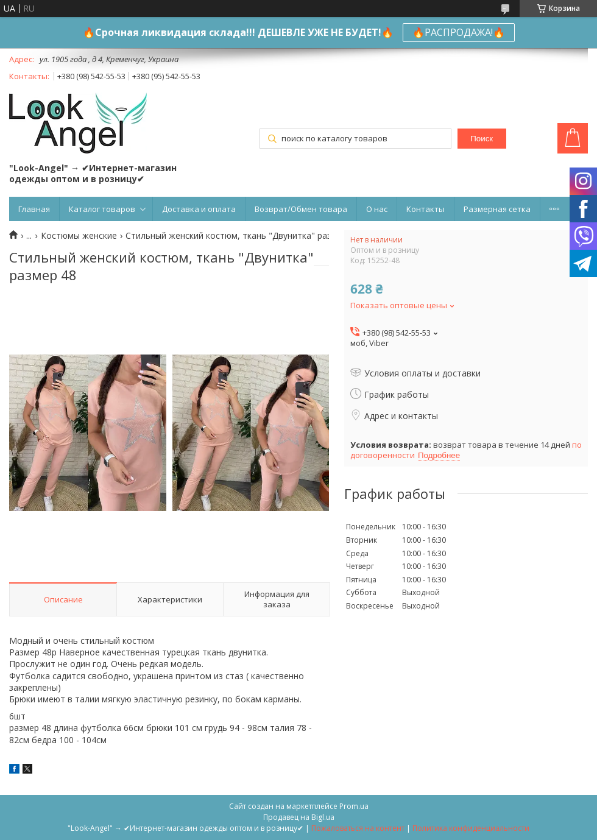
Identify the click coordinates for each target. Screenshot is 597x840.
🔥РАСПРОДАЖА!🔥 (458, 32)
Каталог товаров (102, 208)
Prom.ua (354, 806)
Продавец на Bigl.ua (298, 817)
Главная (34, 208)
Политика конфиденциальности (470, 828)
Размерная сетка (497, 208)
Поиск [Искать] (481, 138)
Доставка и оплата (199, 208)
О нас (376, 208)
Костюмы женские (79, 235)
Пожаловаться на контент (357, 828)
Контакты (425, 208)
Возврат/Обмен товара (301, 208)
